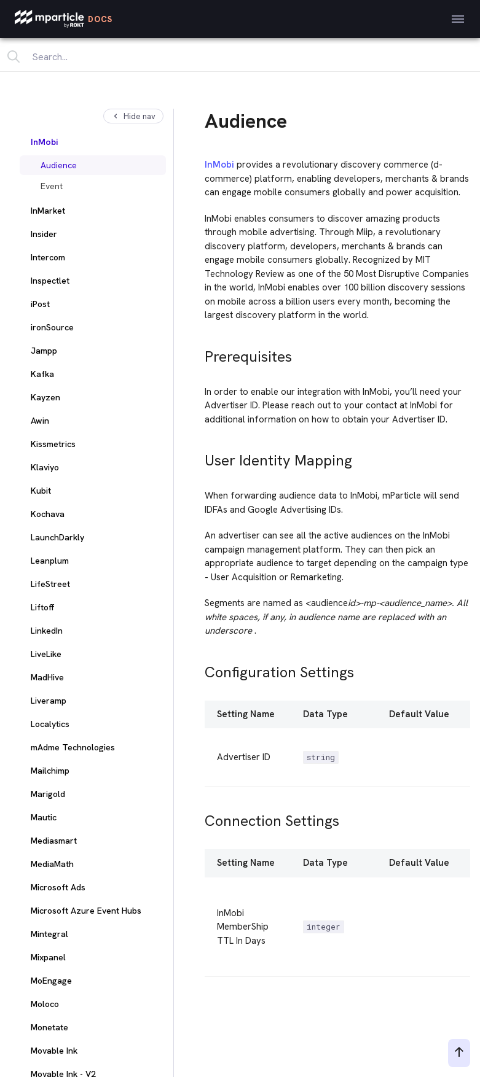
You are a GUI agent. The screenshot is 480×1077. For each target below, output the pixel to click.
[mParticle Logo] (63, 19)
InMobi (219, 164)
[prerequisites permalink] (199, 353)
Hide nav (133, 116)
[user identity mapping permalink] (199, 457)
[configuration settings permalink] (199, 669)
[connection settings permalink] (199, 817)
